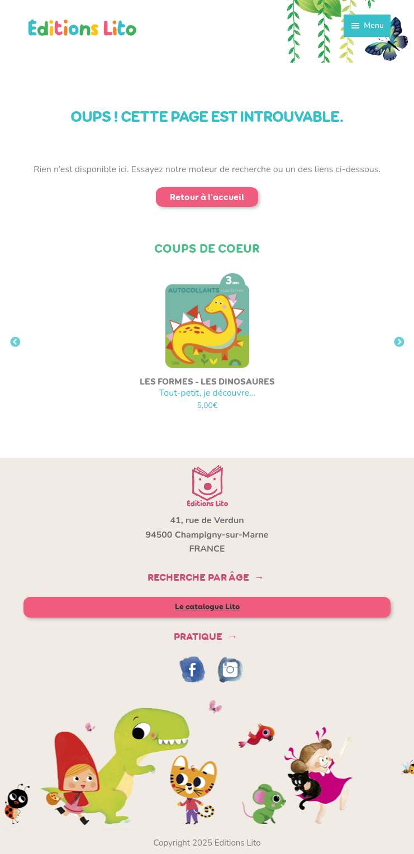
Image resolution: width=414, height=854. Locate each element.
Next (399, 342)
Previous (15, 342)
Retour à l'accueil (207, 197)
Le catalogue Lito (207, 606)
